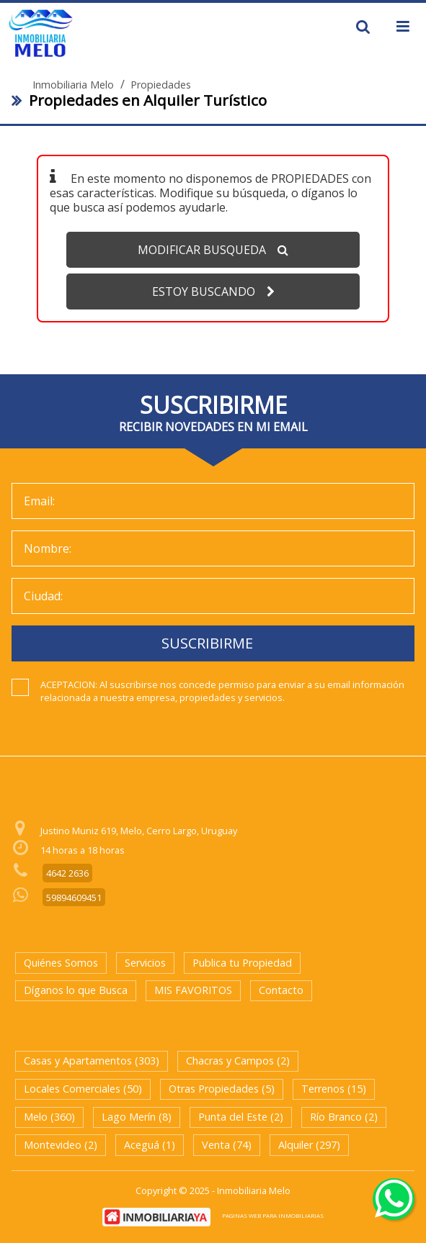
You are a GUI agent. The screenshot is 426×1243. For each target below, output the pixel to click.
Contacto (281, 990)
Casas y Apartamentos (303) (91, 1060)
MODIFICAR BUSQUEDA (213, 250)
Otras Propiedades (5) (222, 1088)
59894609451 (74, 897)
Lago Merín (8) (137, 1117)
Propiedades (160, 84)
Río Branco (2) (344, 1117)
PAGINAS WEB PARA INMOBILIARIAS (273, 1215)
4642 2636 (67, 873)
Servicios (145, 962)
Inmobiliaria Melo (73, 84)
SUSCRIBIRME (207, 643)
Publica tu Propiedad (242, 962)
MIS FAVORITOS (193, 990)
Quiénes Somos (61, 962)
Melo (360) (49, 1117)
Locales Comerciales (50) (83, 1088)
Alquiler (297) (309, 1145)
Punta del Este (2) (240, 1117)
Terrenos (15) (333, 1088)
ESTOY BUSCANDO (213, 291)
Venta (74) (227, 1145)
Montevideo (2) (60, 1145)
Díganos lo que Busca (76, 990)
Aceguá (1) (149, 1145)
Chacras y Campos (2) (238, 1060)
